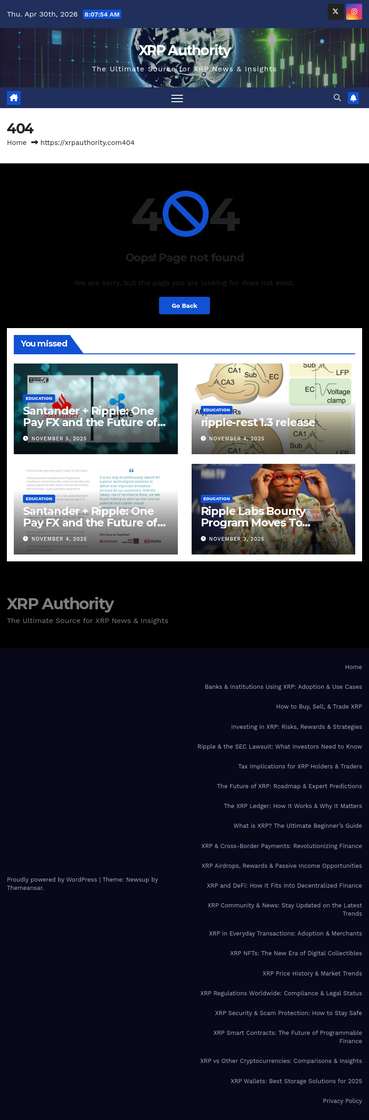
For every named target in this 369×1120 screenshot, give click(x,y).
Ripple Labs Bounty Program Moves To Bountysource (253, 522)
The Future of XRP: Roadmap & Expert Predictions (289, 786)
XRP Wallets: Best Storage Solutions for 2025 (296, 1081)
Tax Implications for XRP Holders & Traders (300, 766)
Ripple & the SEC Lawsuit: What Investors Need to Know (279, 746)
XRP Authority (184, 50)
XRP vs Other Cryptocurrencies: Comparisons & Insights (281, 1061)
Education (39, 398)
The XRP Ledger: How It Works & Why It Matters (293, 806)
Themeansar (24, 888)
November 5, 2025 (59, 439)
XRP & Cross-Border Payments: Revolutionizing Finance (281, 846)
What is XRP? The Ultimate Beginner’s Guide (297, 826)
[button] (337, 97)
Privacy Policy (342, 1100)
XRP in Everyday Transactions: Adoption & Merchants (285, 933)
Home (17, 143)
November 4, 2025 (237, 439)
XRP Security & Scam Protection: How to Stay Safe (288, 1013)
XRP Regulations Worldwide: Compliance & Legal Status (281, 993)
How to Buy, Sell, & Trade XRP (319, 707)
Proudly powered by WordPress (53, 880)
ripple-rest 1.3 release (258, 422)
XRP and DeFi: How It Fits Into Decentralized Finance (284, 885)
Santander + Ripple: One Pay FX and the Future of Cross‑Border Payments (90, 422)
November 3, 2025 (236, 540)
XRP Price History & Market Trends (312, 973)
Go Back (184, 305)
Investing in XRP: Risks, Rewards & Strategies (296, 726)
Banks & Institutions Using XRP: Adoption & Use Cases (283, 687)
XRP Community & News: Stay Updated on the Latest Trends (285, 909)
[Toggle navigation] (177, 98)
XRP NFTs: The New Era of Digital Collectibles (296, 953)
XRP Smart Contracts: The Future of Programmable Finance (287, 1037)
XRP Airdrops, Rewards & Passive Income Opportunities (282, 865)
